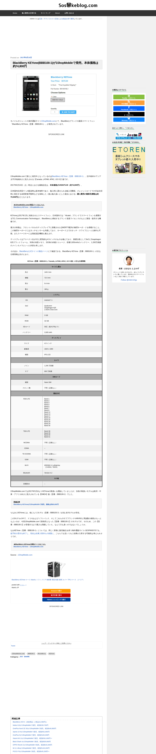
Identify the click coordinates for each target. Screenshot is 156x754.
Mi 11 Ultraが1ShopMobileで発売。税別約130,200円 (31, 750)
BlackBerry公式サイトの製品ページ (33, 253)
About (57, 13)
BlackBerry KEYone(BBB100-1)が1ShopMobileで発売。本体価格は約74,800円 (55, 66)
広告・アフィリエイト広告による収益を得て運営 (56, 19)
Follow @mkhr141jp (129, 280)
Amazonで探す (56, 593)
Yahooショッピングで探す (56, 602)
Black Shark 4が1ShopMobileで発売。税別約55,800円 (32, 744)
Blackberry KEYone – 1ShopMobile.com (28, 209)
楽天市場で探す (56, 597)
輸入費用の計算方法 (29, 13)
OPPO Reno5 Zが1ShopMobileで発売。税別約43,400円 (32, 747)
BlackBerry (42, 656)
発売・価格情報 (26, 659)
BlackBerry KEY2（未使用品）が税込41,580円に (30, 724)
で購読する (129, 97)
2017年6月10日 (26, 58)
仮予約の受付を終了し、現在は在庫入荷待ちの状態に (32, 536)
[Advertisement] (56, 38)
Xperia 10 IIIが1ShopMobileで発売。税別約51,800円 (31, 734)
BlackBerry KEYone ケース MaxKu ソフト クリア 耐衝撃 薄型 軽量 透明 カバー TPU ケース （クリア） (48, 582)
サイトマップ (45, 13)
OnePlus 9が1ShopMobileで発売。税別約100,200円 (31, 737)
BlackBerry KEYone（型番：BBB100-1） (68, 178)
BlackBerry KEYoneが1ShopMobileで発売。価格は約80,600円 (36, 507)
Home (15, 13)
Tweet (13, 648)
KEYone (51, 656)
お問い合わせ (69, 13)
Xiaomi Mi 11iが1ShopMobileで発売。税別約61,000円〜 (32, 740)
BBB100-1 (31, 656)
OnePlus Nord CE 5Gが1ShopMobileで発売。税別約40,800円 (34, 731)
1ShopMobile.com (48, 123)
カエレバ (23, 587)
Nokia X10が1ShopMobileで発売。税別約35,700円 (30, 727)
